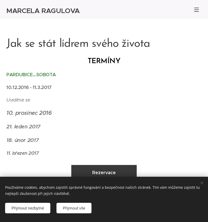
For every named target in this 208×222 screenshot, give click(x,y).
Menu (196, 9)
